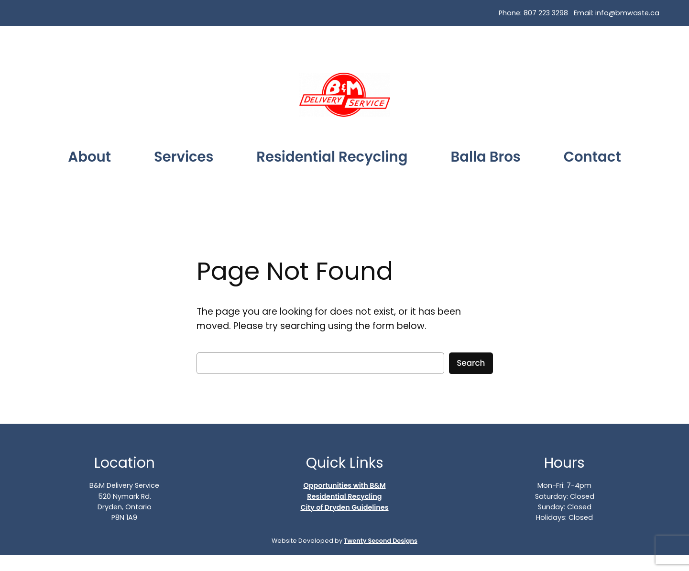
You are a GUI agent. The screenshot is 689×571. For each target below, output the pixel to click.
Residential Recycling (344, 496)
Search (471, 363)
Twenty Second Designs (380, 541)
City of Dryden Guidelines (344, 507)
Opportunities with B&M (344, 485)
